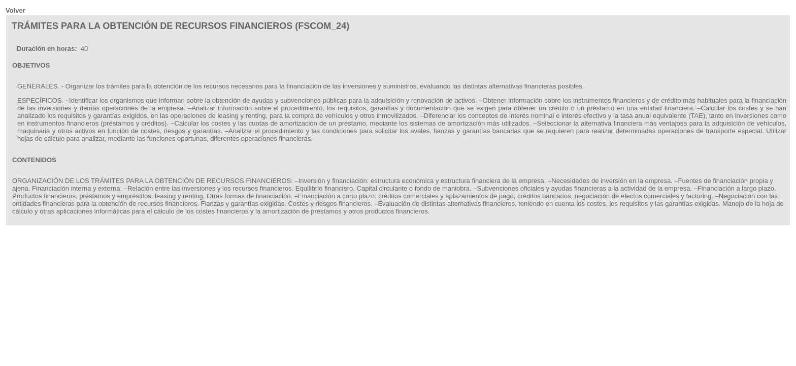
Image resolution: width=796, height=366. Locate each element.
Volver (15, 10)
